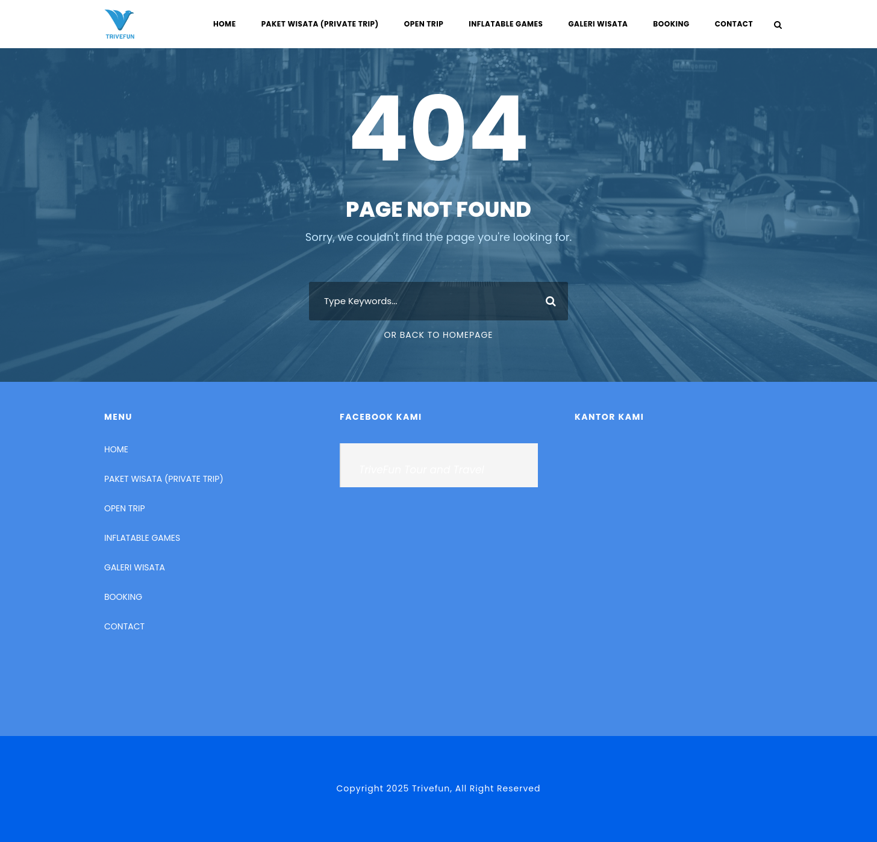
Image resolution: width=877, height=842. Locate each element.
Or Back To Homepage (438, 335)
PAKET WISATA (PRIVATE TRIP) (320, 24)
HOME (224, 24)
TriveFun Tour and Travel (421, 470)
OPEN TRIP (423, 24)
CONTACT (734, 24)
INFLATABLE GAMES (506, 24)
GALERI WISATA (598, 24)
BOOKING (671, 24)
